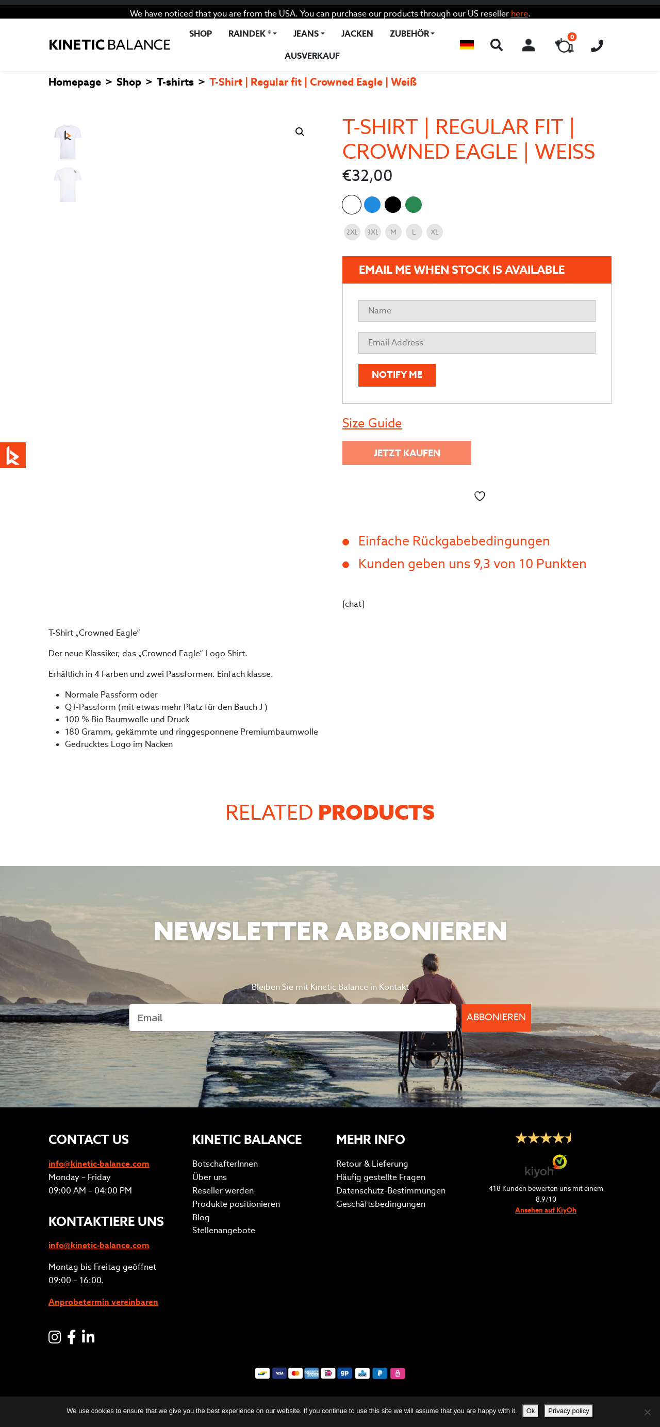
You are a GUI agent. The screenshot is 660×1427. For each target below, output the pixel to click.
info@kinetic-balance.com (99, 1163)
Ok (530, 1411)
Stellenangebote (223, 1230)
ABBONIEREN (496, 1017)
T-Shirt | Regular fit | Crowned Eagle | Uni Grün (413, 204)
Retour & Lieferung (372, 1163)
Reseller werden (223, 1190)
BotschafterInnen (225, 1163)
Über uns (209, 1177)
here (519, 13)
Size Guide (372, 423)
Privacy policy (568, 1411)
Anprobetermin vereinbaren (103, 1302)
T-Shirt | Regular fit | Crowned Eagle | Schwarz (393, 204)
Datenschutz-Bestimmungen (391, 1190)
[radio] (352, 232)
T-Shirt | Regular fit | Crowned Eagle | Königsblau (372, 204)
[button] (467, 44)
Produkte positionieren (236, 1204)
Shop (200, 33)
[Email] (292, 1018)
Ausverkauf (312, 56)
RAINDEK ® (249, 33)
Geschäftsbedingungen (380, 1204)
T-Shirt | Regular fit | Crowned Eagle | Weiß (351, 204)
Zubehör (409, 33)
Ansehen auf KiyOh (545, 1210)
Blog (201, 1217)
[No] (647, 1412)
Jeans (306, 33)
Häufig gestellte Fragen (380, 1177)
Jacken (357, 33)
